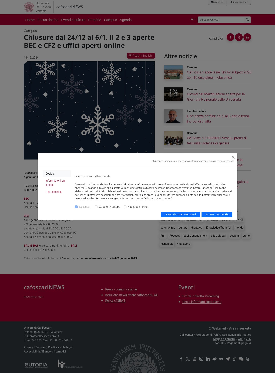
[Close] (233, 157)
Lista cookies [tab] (53, 192)
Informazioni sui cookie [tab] (55, 182)
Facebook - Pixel (138, 206)
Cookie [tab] (49, 173)
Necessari (85, 206)
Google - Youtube (109, 206)
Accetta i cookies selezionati (180, 214)
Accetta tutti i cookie (217, 214)
